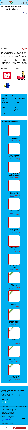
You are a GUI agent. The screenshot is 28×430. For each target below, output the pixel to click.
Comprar (21, 428)
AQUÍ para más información (6, 420)
